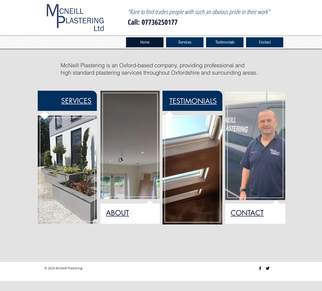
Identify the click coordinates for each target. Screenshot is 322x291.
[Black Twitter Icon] (267, 268)
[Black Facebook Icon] (260, 268)
